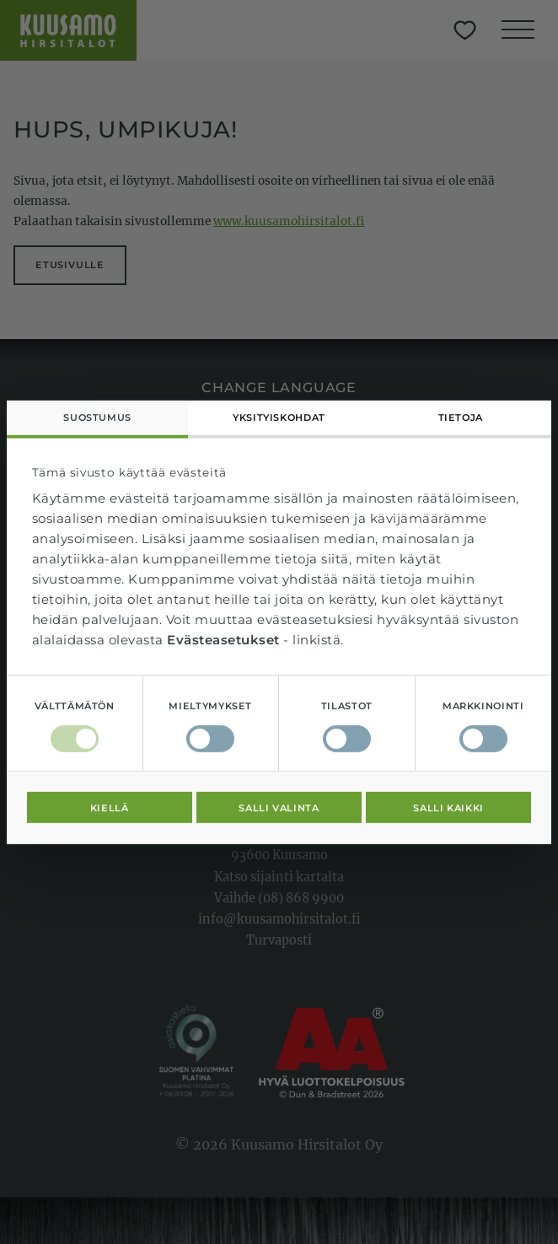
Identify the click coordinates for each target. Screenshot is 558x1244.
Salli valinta (279, 807)
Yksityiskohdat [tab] (279, 417)
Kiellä (109, 807)
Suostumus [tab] (97, 417)
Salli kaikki (448, 807)
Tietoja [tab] (460, 417)
